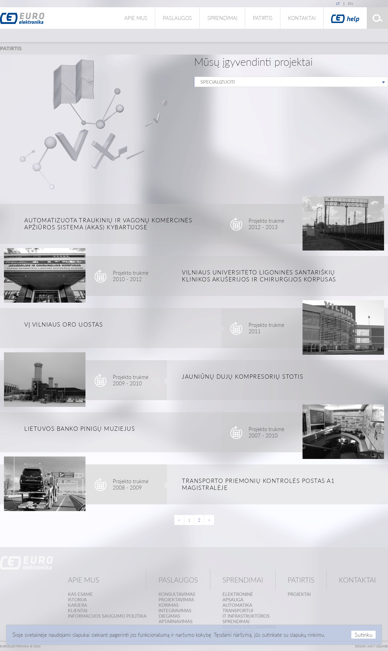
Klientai (77, 610)
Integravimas (175, 610)
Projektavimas (176, 599)
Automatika (237, 605)
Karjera (77, 605)
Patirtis (263, 18)
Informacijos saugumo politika (107, 616)
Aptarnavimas (175, 621)
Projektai (299, 594)
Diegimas (169, 616)
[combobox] (291, 82)
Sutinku (364, 634)
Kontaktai (302, 18)
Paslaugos (177, 18)
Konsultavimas (177, 594)
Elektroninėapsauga (237, 596)
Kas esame (80, 594)
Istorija (77, 599)
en (350, 3)
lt (338, 3)
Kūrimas (169, 605)
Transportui (237, 610)
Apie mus (135, 18)
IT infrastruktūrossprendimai (245, 618)
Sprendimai (222, 18)
